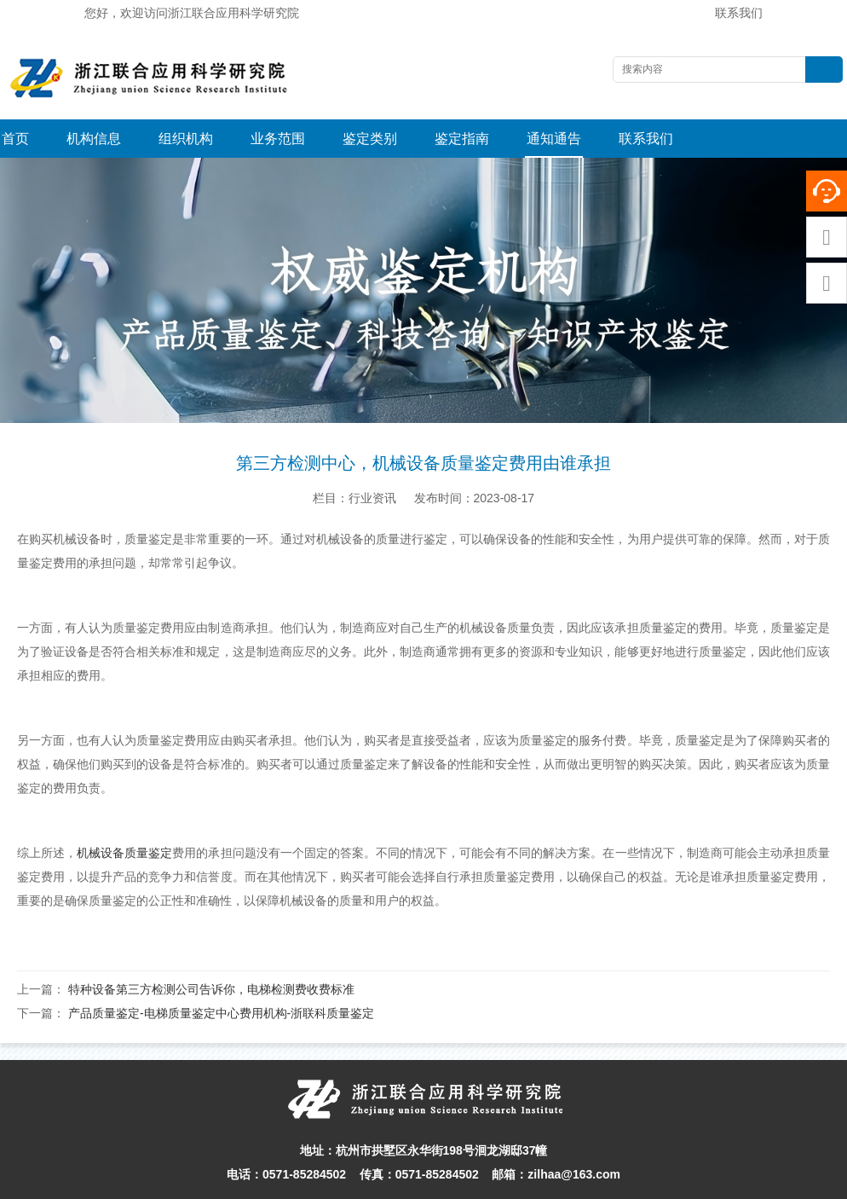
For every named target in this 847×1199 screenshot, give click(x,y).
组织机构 (185, 138)
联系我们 (739, 13)
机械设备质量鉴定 (124, 814)
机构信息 (93, 138)
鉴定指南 (462, 138)
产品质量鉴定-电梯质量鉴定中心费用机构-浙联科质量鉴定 (221, 975)
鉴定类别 (370, 138)
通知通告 (554, 138)
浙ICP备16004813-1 (640, 1181)
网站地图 (559, 1181)
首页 (15, 138)
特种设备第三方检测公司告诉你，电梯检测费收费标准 (211, 951)
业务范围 (278, 138)
